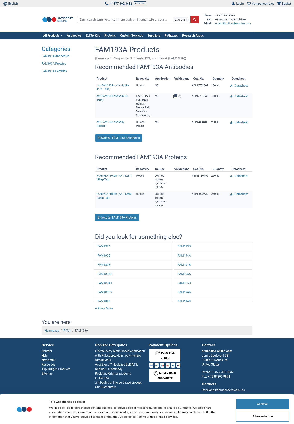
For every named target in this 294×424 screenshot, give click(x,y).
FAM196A (184, 292)
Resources (48, 364)
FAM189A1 (105, 283)
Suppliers (153, 35)
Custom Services (131, 35)
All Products (51, 35)
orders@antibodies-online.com (233, 23)
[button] (103, 308)
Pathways (171, 35)
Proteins (110, 35)
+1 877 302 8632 (118, 3)
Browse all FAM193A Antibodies (119, 138)
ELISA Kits (93, 35)
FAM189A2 (105, 274)
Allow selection (262, 404)
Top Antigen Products (56, 369)
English (10, 3)
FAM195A (184, 274)
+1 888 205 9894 (219, 376)
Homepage (52, 330)
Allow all (262, 391)
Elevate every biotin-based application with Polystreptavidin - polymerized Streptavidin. (120, 355)
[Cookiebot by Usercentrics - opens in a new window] (24, 417)
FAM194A (184, 255)
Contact (140, 3)
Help (45, 355)
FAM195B (184, 283)
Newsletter (49, 360)
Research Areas (193, 35)
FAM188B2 (105, 292)
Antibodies (74, 35)
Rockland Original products (113, 373)
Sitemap (47, 373)
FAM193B (184, 246)
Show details (197, 416)
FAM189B (104, 265)
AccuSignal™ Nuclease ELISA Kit (116, 364)
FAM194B (184, 265)
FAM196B (184, 301)
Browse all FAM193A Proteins (117, 217)
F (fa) (67, 330)
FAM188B (104, 301)
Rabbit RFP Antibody (108, 369)
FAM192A (104, 246)
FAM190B (104, 255)
